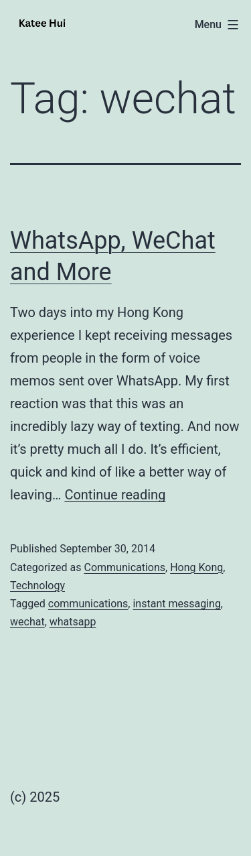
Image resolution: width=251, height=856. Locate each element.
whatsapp (73, 621)
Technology (37, 585)
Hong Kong (196, 567)
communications (88, 603)
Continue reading (114, 495)
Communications (124, 567)
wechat (27, 621)
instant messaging (176, 603)
